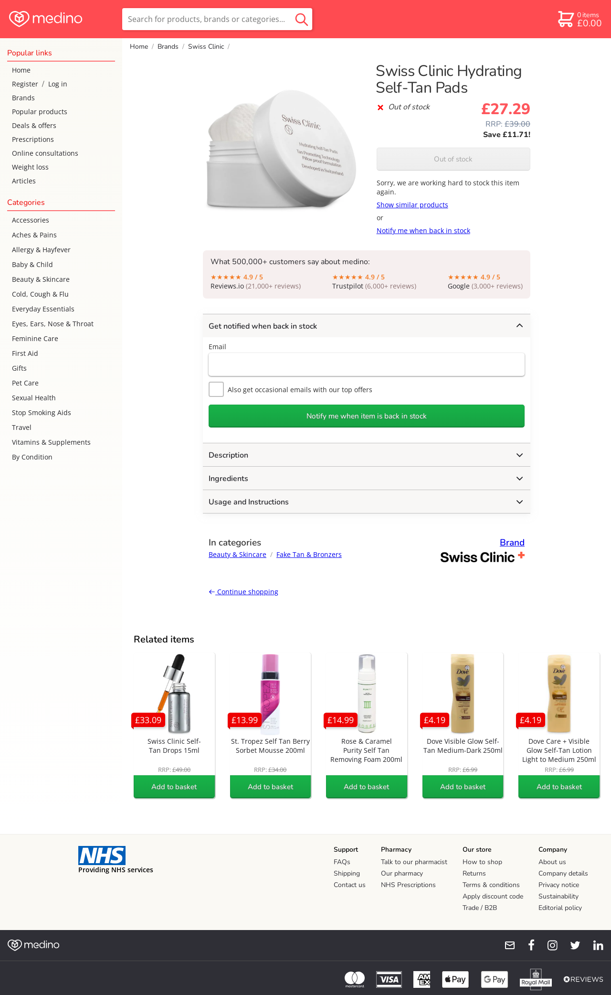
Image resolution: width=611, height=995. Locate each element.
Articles (24, 180)
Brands (23, 97)
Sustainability (558, 896)
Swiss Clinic (206, 46)
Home (21, 70)
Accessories (30, 220)
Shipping (347, 873)
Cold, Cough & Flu (40, 294)
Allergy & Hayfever (41, 249)
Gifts (19, 368)
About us (552, 862)
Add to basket (174, 787)
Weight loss (30, 166)
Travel (22, 427)
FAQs (342, 862)
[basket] (579, 19)
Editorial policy (560, 907)
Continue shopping (243, 591)
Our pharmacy (402, 873)
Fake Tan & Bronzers (309, 554)
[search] (217, 19)
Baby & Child (32, 264)
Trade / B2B (480, 907)
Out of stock (453, 159)
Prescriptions (33, 139)
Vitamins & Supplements (51, 442)
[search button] (301, 19)
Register (25, 83)
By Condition (32, 456)
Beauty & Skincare (41, 279)
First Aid (25, 353)
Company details (563, 873)
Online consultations (45, 153)
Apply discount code (493, 896)
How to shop (482, 862)
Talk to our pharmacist (414, 862)
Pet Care (25, 382)
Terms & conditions (491, 884)
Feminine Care (35, 338)
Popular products (39, 111)
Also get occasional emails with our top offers (290, 389)
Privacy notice (558, 884)
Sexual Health (34, 397)
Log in (57, 83)
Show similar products (412, 204)
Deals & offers (34, 125)
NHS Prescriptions (408, 884)
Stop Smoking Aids (41, 412)
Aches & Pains (34, 234)
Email (217, 346)
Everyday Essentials (43, 308)
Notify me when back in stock (423, 230)
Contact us (350, 884)
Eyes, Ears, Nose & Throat (53, 323)
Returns (474, 873)
